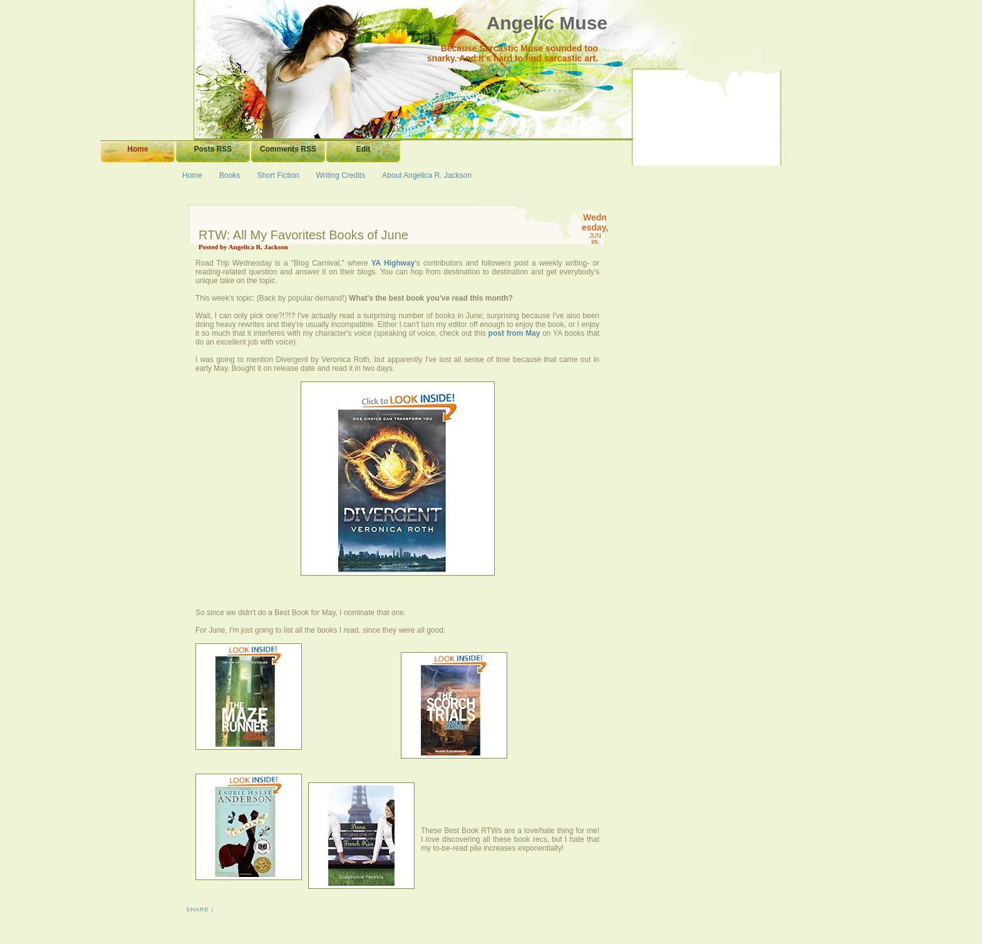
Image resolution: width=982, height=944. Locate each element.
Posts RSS (213, 149)
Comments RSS (288, 149)
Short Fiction (278, 175)
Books (229, 175)
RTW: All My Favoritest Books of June (303, 235)
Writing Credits (340, 175)
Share (197, 909)
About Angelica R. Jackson (427, 175)
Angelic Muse (547, 23)
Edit (363, 149)
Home (137, 149)
